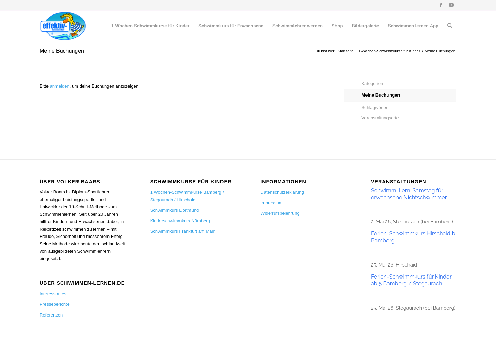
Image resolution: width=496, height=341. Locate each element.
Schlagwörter (374, 107)
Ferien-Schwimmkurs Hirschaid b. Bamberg (413, 237)
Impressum (271, 202)
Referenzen (51, 315)
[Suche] (449, 26)
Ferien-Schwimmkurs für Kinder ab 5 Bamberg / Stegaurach (411, 280)
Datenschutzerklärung (282, 192)
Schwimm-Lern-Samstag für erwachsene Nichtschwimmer (409, 194)
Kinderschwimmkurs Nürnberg (180, 220)
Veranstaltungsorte (380, 117)
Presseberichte (55, 304)
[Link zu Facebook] (441, 5)
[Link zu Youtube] (451, 5)
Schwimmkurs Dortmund (174, 210)
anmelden (60, 86)
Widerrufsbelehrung (279, 213)
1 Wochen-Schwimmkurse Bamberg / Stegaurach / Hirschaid (187, 196)
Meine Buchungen (62, 51)
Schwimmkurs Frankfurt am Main (183, 231)
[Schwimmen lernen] (63, 26)
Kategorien (372, 83)
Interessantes (53, 294)
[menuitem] (150, 26)
